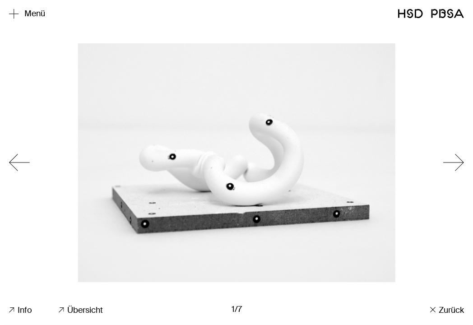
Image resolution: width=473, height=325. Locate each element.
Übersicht (81, 310)
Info (20, 310)
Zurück (447, 310)
